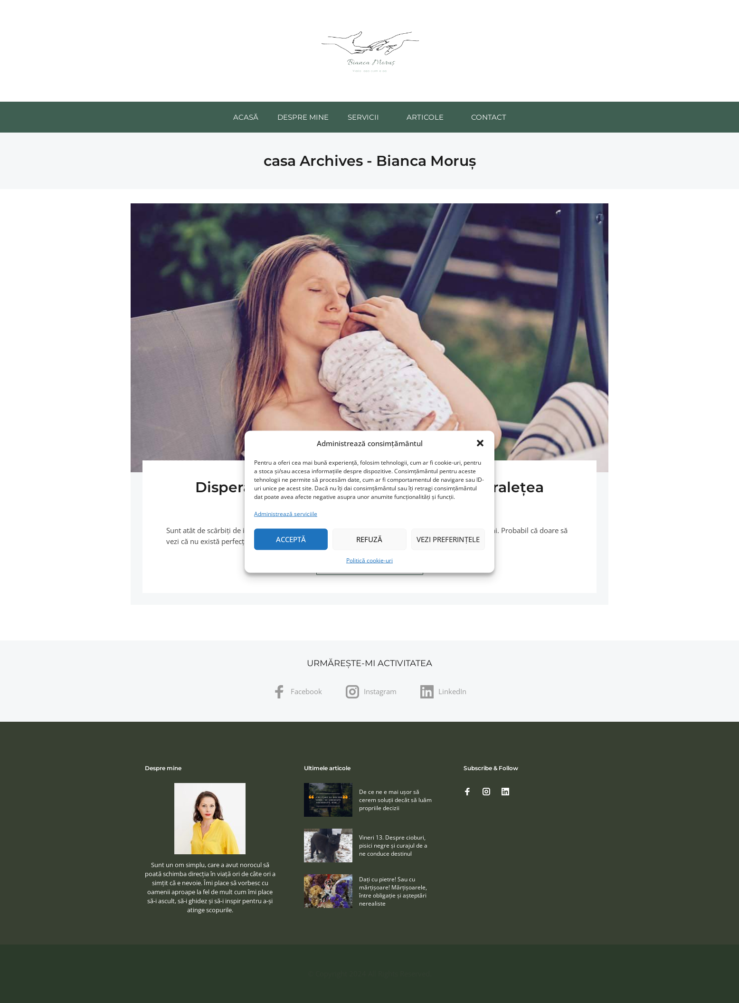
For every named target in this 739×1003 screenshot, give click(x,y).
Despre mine (303, 117)
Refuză (369, 539)
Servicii (363, 117)
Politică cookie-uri (369, 560)
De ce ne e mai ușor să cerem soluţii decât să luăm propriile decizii (395, 800)
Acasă (245, 117)
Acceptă (291, 539)
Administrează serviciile (285, 513)
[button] (480, 443)
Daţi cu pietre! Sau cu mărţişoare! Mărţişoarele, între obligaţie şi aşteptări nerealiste (393, 891)
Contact (488, 117)
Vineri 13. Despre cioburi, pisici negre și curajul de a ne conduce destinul (393, 845)
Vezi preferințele (448, 539)
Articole (425, 117)
